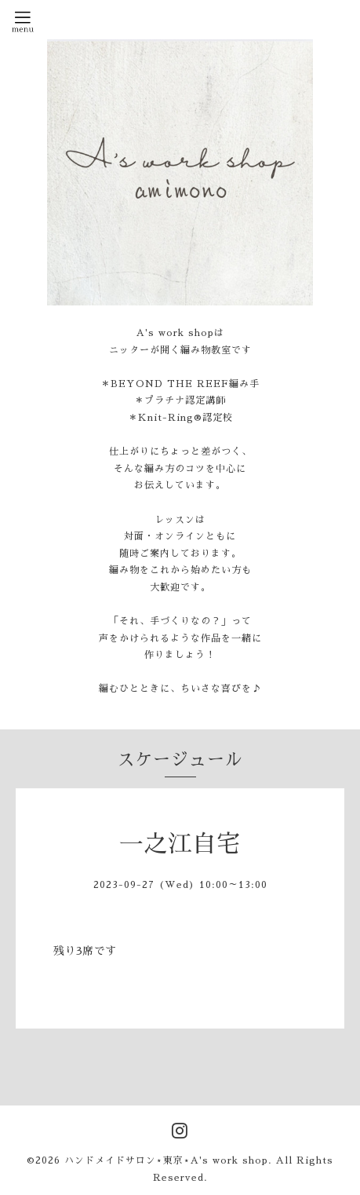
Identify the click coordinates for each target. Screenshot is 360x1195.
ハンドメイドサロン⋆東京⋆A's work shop (166, 1160)
